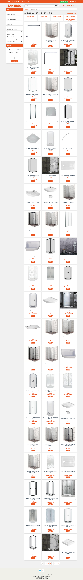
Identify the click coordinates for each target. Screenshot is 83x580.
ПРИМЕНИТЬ (14, 61)
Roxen (17, 50)
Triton (16, 52)
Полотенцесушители (11, 19)
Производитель (11, 47)
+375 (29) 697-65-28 (69, 5)
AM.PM (9, 49)
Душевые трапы (10, 34)
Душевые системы (11, 14)
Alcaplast (9, 50)
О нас (28, 1)
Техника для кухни (14, 41)
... (56, 564)
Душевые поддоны (57, 16)
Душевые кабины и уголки (14, 31)
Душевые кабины (30, 16)
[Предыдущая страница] (42, 564)
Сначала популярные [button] (72, 13)
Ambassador (10, 52)
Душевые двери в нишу (44, 19)
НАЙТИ (56, 5)
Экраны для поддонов (70, 16)
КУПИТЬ (32, 46)
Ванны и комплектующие (14, 39)
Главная (8, 1)
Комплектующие (14, 21)
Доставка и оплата (16, 1)
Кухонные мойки (14, 16)
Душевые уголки (44, 16)
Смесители (14, 11)
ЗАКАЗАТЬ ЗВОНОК (64, 1)
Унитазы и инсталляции (14, 29)
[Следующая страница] (59, 564)
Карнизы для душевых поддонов (70, 20)
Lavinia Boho (18, 49)
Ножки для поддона (31, 19)
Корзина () (73, 1)
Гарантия (23, 1)
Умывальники (10, 26)
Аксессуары (14, 24)
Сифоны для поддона (57, 19)
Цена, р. (9, 55)
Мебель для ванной (14, 36)
